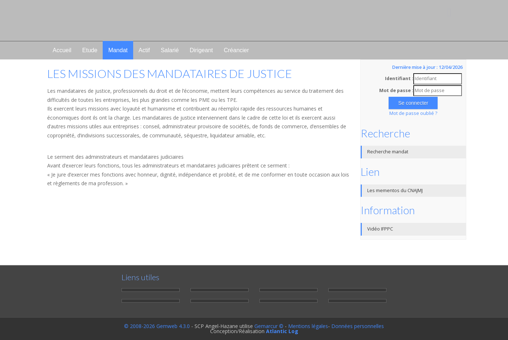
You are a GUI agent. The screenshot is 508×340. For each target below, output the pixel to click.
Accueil (62, 50)
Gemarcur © (268, 326)
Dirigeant (201, 50)
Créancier (236, 50)
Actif (144, 50)
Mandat (117, 50)
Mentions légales (308, 326)
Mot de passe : (396, 90)
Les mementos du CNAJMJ (395, 190)
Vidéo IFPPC (380, 229)
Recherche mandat (387, 152)
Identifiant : (399, 78)
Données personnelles (357, 326)
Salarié (170, 50)
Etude (90, 50)
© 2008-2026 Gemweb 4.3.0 (157, 326)
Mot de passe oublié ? (413, 113)
